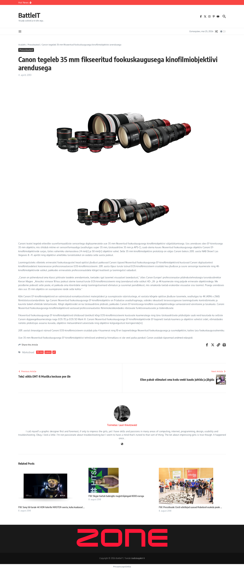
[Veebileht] (122, 444)
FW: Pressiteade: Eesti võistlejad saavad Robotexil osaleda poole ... (190, 507)
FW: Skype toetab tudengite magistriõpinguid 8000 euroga (116, 495)
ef (54, 352)
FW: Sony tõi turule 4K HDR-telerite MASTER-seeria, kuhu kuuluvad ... (51, 507)
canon (48, 352)
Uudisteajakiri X (138, 558)
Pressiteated (34, 44)
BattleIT (29, 15)
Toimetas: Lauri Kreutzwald (122, 425)
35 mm (40, 352)
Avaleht (22, 44)
